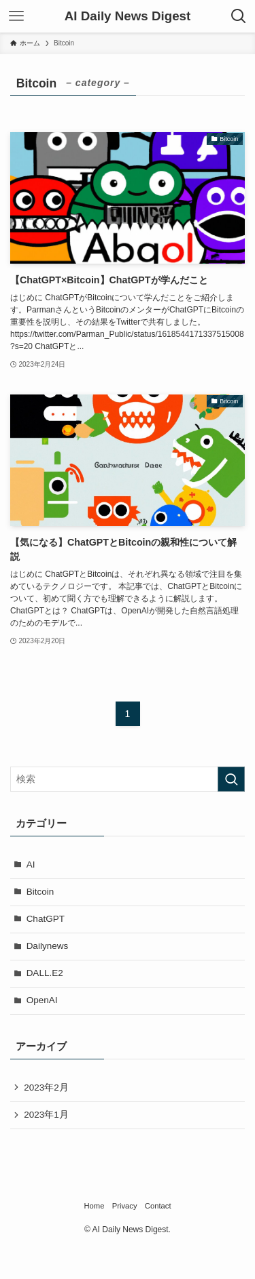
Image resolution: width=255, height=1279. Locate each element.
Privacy (124, 1206)
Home (94, 1206)
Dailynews (48, 946)
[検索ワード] (127, 779)
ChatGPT (46, 919)
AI (31, 864)
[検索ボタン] (238, 16)
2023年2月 (46, 1087)
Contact (158, 1206)
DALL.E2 (45, 973)
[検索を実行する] (231, 779)
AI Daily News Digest (127, 16)
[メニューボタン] (16, 16)
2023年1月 (46, 1115)
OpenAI (42, 1000)
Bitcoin (40, 892)
